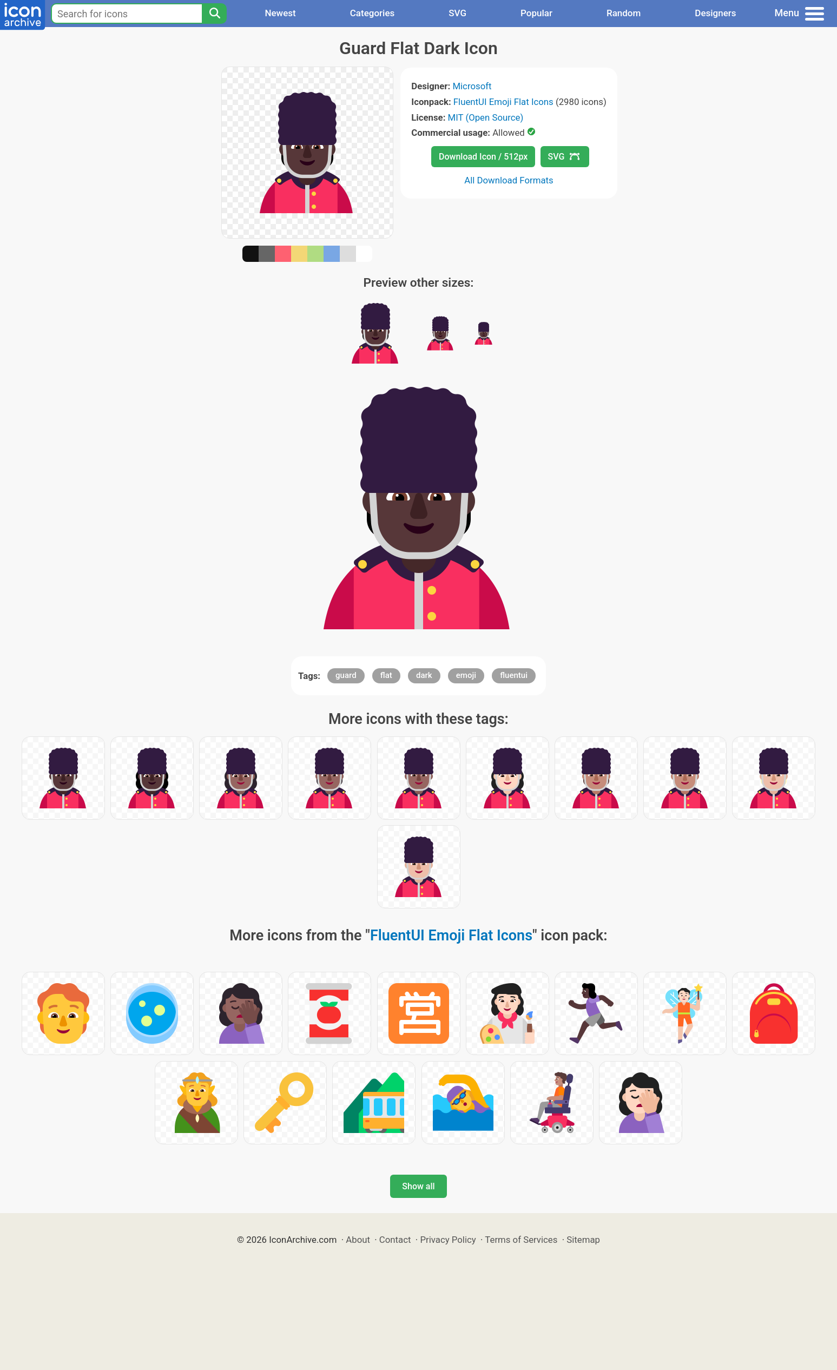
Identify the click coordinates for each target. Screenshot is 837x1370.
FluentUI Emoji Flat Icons (503, 101)
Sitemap (583, 1239)
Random (624, 13)
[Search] (214, 13)
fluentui (514, 675)
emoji (466, 675)
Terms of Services (521, 1239)
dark (424, 675)
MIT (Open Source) (486, 117)
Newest (280, 13)
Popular (536, 13)
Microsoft (471, 86)
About (358, 1239)
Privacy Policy (448, 1239)
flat (386, 675)
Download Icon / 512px (483, 157)
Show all (418, 1186)
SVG (457, 13)
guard (346, 675)
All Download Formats (508, 180)
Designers (715, 13)
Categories (372, 13)
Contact (395, 1239)
